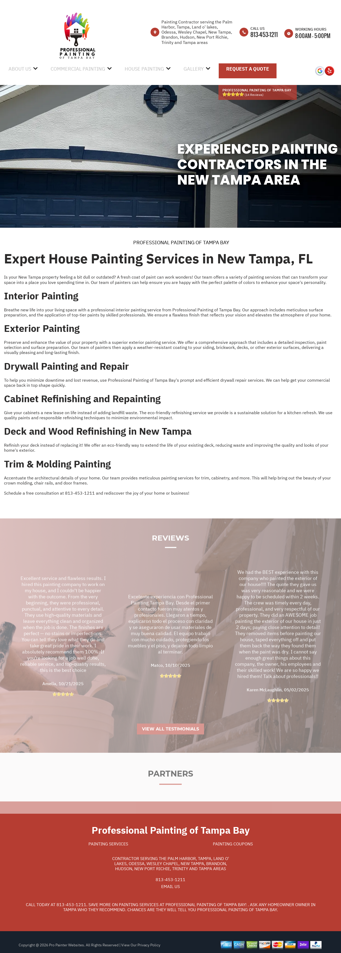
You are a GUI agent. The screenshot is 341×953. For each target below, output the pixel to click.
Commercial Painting (78, 69)
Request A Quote (247, 69)
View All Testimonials (170, 741)
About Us (20, 69)
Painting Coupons (233, 843)
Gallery (194, 69)
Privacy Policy (148, 945)
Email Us (170, 886)
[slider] (233, 94)
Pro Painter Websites (66, 945)
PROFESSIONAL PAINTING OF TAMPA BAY (181, 242)
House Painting (144, 69)
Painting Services (108, 843)
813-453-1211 (264, 34)
